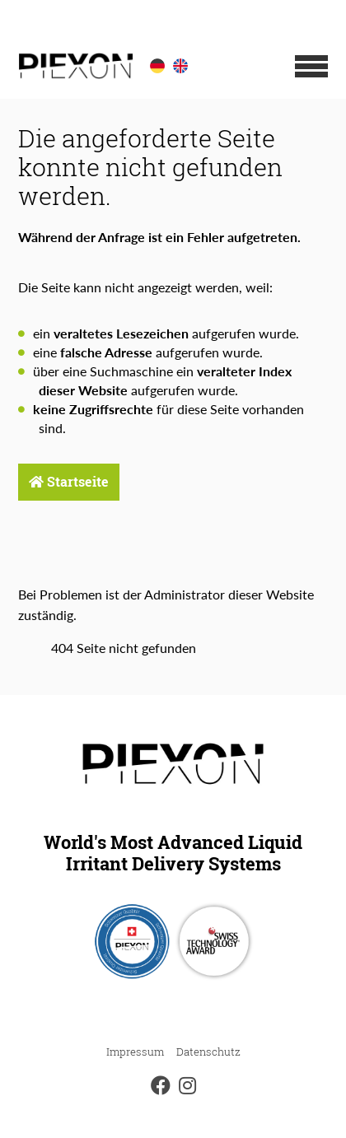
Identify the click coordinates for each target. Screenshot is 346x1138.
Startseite (69, 482)
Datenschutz (208, 1051)
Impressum (135, 1051)
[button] (311, 66)
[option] (157, 65)
